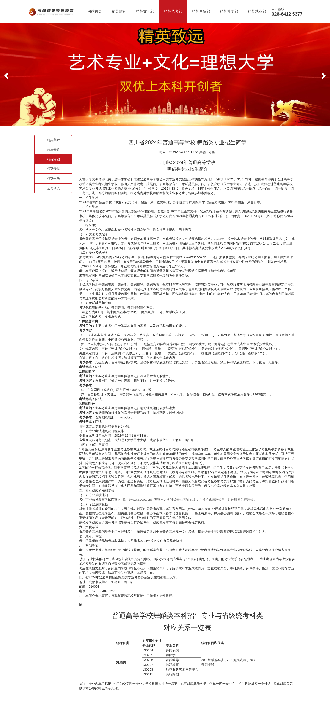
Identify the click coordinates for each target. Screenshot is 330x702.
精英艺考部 (173, 11)
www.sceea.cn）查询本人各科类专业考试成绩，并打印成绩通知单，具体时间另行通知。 (193, 499)
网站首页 (94, 11)
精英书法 (53, 178)
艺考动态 (53, 188)
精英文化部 (145, 11)
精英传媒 (53, 168)
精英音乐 (53, 150)
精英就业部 (257, 11)
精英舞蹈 (53, 159)
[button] (5, 74)
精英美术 (53, 140)
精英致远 (119, 11)
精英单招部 (201, 11)
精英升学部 (229, 11)
